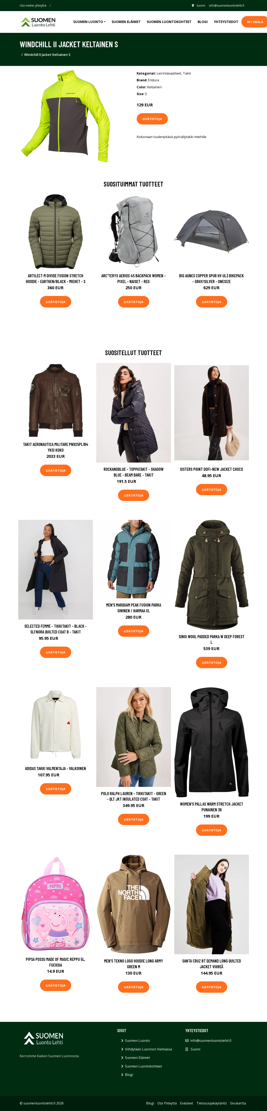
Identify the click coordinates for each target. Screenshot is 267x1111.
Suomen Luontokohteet (169, 22)
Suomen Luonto (137, 1040)
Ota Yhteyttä (167, 1103)
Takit (187, 73)
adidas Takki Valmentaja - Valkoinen (55, 768)
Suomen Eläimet (126, 22)
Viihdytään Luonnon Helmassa (148, 1049)
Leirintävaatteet (169, 73)
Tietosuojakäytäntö (211, 1103)
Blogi (203, 22)
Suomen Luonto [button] (88, 22)
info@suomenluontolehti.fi (226, 5)
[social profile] (50, 5)
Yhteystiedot (226, 22)
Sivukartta (238, 1103)
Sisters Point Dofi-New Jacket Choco (211, 469)
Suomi (201, 5)
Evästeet (186, 1103)
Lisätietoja (152, 119)
